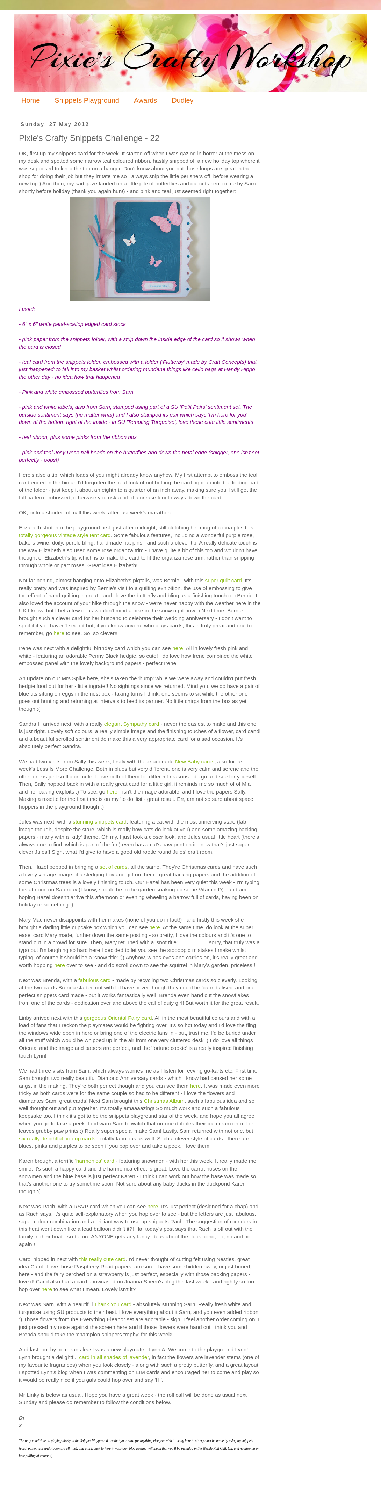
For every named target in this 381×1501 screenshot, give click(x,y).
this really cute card (102, 1259)
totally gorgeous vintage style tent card (65, 535)
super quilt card (223, 580)
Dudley (182, 100)
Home (30, 100)
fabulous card (94, 980)
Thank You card (112, 1304)
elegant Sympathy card (131, 724)
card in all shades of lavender (114, 1357)
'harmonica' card (95, 1161)
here (58, 633)
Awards (145, 100)
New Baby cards (194, 761)
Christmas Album (164, 1101)
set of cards (114, 867)
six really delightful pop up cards (57, 1138)
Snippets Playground (87, 100)
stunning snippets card (100, 822)
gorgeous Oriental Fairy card (118, 1018)
